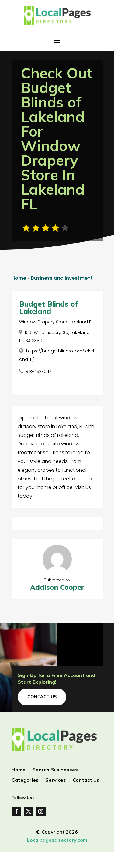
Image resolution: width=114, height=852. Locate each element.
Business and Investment (62, 278)
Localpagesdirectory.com (57, 840)
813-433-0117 (38, 371)
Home (19, 278)
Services (55, 780)
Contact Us (42, 696)
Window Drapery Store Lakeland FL (56, 322)
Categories (25, 780)
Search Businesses (55, 770)
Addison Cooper (57, 587)
